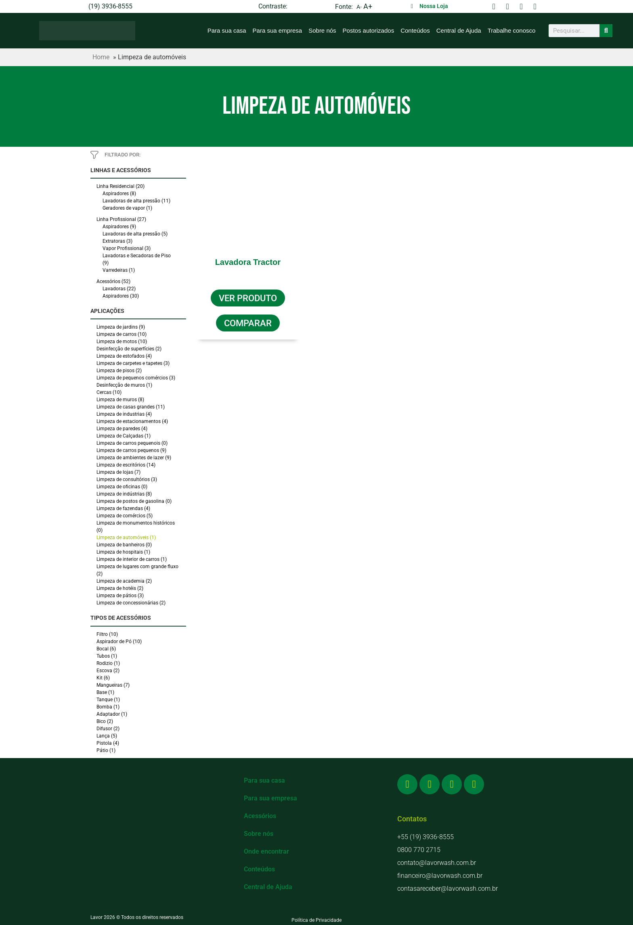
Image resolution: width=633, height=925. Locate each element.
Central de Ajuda (458, 30)
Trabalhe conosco (512, 30)
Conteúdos (415, 30)
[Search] (605, 30)
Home (100, 57)
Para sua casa (227, 30)
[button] (248, 322)
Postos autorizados (368, 30)
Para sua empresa (277, 30)
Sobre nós (322, 30)
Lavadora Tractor (248, 262)
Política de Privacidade (316, 920)
